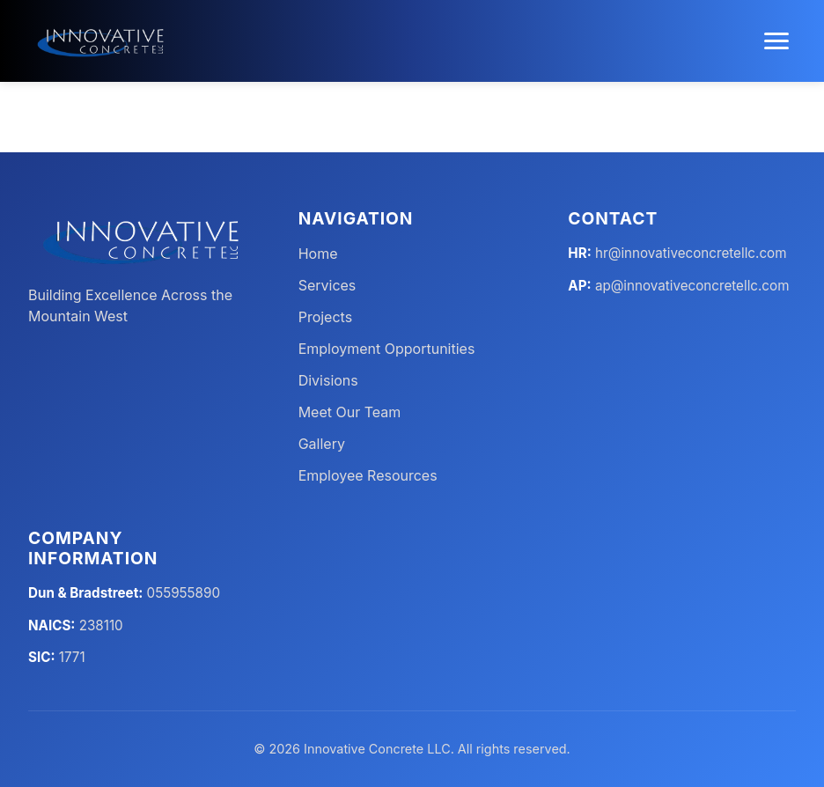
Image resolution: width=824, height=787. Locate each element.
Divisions (328, 380)
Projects (325, 317)
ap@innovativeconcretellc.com (692, 285)
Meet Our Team (349, 412)
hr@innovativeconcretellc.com (690, 253)
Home (318, 253)
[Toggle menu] (776, 41)
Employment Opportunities (386, 348)
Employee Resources (368, 475)
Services (327, 285)
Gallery (321, 443)
